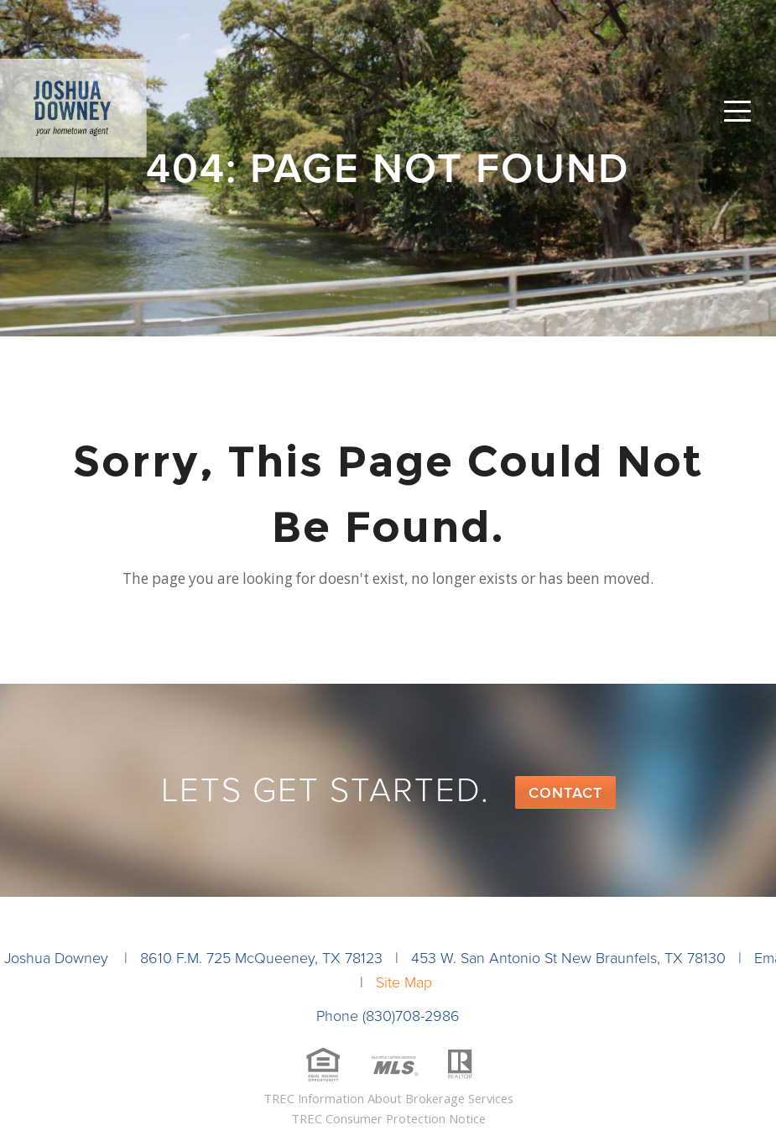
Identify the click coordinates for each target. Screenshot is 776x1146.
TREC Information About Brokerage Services (388, 1098)
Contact (565, 793)
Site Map (404, 982)
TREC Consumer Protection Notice (388, 1118)
